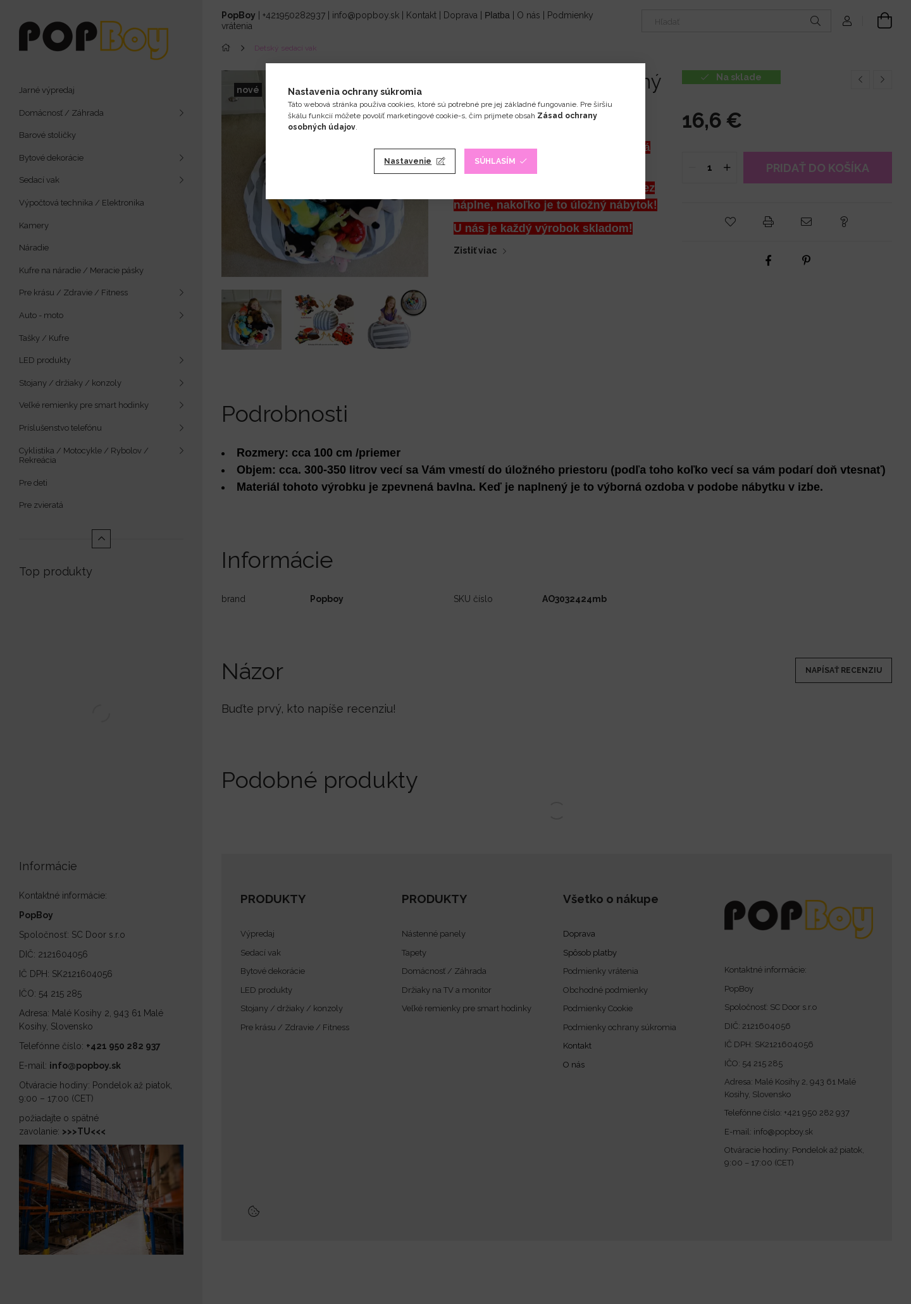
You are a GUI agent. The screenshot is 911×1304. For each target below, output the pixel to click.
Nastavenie (407, 161)
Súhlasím (495, 161)
